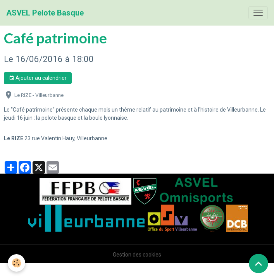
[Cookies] (16, 263)
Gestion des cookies (137, 254)
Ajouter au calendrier (38, 78)
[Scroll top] (258, 263)
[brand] (45, 13)
